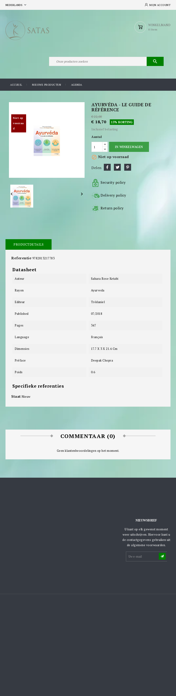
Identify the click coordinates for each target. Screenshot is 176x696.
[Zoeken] (106, 61)
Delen (107, 167)
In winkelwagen (129, 147)
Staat (16, 396)
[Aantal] (96, 147)
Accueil (16, 84)
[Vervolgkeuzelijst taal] (16, 5)
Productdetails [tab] (29, 244)
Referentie (21, 257)
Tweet (117, 167)
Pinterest (127, 167)
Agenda (76, 84)
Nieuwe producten (46, 84)
